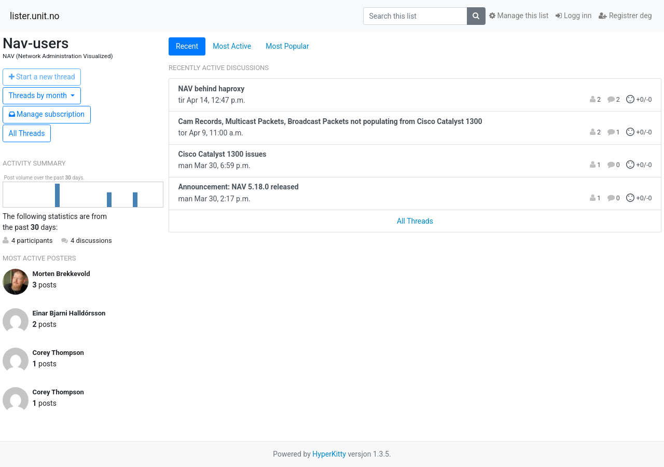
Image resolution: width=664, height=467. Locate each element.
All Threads (27, 133)
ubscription (47, 114)
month (39, 95)
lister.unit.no (35, 16)
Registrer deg (625, 15)
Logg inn (573, 15)
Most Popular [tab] (287, 46)
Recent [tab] (187, 46)
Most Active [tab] (232, 46)
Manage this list (518, 15)
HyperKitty (329, 454)
